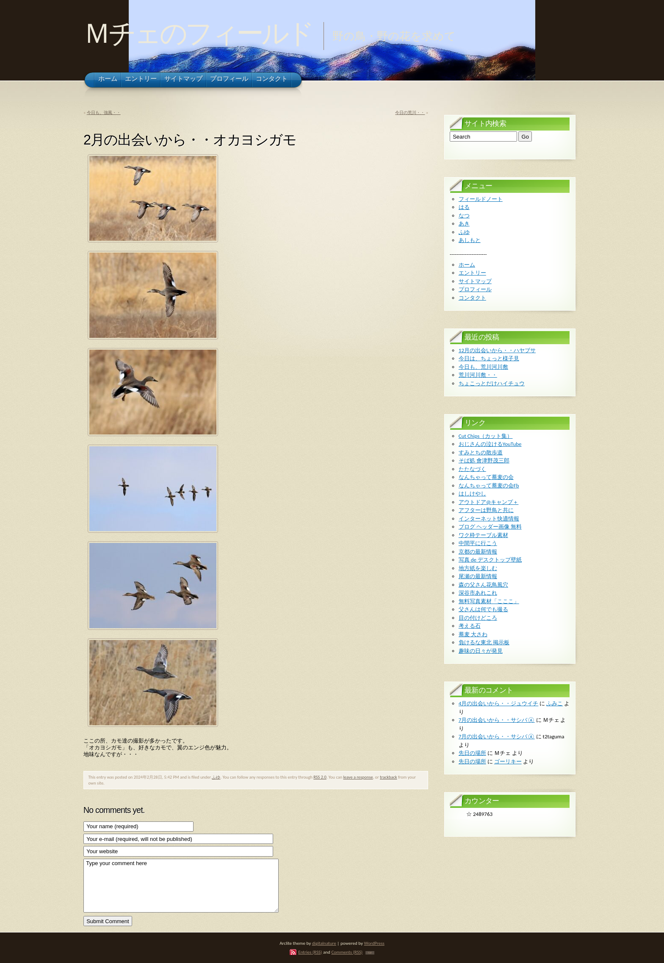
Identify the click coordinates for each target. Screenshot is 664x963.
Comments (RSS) (346, 952)
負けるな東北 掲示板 (484, 642)
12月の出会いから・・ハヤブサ (497, 350)
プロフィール (475, 289)
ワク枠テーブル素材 (483, 535)
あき (464, 223)
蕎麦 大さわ (473, 634)
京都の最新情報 (478, 551)
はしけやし (472, 493)
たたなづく (472, 469)
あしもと (470, 240)
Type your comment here (181, 886)
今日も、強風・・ (104, 112)
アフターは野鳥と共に (486, 510)
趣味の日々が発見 (481, 651)
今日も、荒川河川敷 (483, 367)
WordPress (374, 943)
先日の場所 (472, 753)
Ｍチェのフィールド (198, 33)
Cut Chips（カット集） (486, 436)
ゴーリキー (508, 761)
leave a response (358, 777)
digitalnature (324, 943)
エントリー (472, 273)
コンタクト (472, 298)
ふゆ (216, 777)
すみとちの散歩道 (481, 452)
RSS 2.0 (319, 777)
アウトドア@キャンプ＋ (489, 502)
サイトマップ (475, 281)
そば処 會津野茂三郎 (484, 460)
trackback (388, 777)
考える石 (470, 626)
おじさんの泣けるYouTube (490, 444)
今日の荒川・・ (410, 112)
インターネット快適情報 (489, 518)
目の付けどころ (478, 618)
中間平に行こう (478, 543)
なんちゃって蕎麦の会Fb (489, 485)
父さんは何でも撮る (483, 609)
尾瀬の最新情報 (478, 576)
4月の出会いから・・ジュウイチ (499, 703)
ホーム (467, 265)
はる (464, 207)
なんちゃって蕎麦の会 (486, 477)
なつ (464, 215)
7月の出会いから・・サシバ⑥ (497, 720)
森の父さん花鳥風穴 (483, 585)
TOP (370, 953)
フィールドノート (481, 199)
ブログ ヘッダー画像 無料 (490, 526)
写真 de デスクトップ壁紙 (490, 560)
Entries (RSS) (310, 952)
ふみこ (554, 703)
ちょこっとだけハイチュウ (492, 383)
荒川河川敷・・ (478, 375)
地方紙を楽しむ (478, 568)
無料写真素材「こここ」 (489, 601)
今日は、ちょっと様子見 (489, 358)
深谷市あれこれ (478, 593)
